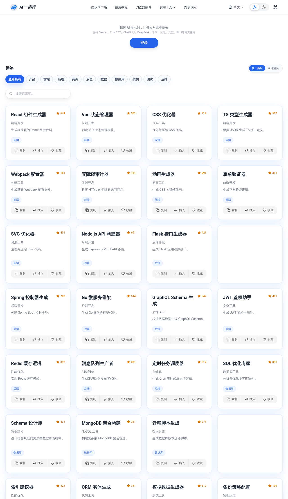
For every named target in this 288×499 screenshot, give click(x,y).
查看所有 (15, 79)
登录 (144, 43)
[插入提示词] (38, 151)
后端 (61, 79)
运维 (164, 79)
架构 (136, 79)
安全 (89, 79)
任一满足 (257, 68)
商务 (75, 79)
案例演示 (190, 7)
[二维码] (275, 7)
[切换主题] (259, 7)
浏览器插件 (143, 7)
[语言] (236, 7)
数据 (104, 79)
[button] (38, 133)
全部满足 (273, 68)
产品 (32, 79)
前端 (46, 79)
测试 (150, 79)
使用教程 (121, 7)
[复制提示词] (20, 151)
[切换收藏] (56, 151)
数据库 (119, 79)
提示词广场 (99, 7)
